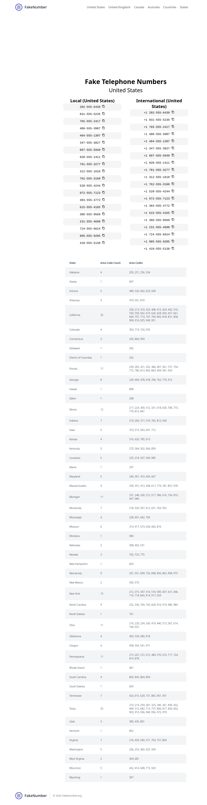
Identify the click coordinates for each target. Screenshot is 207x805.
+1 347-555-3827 (157, 148)
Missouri (74, 526)
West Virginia (76, 758)
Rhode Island (76, 667)
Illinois (73, 409)
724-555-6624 (91, 228)
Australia (154, 7)
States (184, 7)
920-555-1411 (91, 157)
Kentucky (74, 448)
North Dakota (77, 614)
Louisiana (74, 458)
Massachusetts (77, 485)
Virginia (73, 740)
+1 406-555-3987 (157, 134)
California (74, 315)
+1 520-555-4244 (157, 191)
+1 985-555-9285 (157, 241)
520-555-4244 (91, 186)
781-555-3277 (91, 164)
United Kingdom (120, 7)
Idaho (72, 398)
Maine (72, 467)
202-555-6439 (91, 107)
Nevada (73, 554)
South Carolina (77, 677)
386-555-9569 (91, 214)
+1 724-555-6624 (157, 234)
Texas (72, 708)
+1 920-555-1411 (157, 163)
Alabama (74, 272)
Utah (72, 721)
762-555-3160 (91, 178)
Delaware (74, 348)
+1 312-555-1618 (157, 177)
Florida (73, 368)
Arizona (73, 291)
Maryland (74, 476)
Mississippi (75, 517)
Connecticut (76, 339)
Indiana (73, 420)
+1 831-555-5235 (157, 120)
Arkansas (74, 300)
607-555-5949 (91, 150)
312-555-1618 (91, 171)
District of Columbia (80, 357)
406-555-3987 (91, 128)
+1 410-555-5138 (157, 249)
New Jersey (75, 573)
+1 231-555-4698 (157, 227)
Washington (76, 749)
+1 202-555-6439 (157, 112)
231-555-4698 (91, 221)
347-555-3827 (91, 143)
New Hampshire (78, 564)
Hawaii (73, 389)
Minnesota (75, 508)
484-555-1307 (91, 135)
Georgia (74, 379)
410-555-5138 (91, 243)
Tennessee (75, 695)
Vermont (74, 730)
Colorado (74, 329)
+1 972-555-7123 (157, 198)
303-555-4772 (91, 200)
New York (74, 593)
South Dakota (77, 686)
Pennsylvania (76, 656)
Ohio (72, 625)
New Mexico (76, 582)
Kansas (73, 439)
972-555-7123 (91, 193)
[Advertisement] (103, 41)
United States (96, 7)
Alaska (73, 281)
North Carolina (77, 604)
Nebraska (74, 545)
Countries (169, 7)
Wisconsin (75, 768)
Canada (139, 7)
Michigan (74, 497)
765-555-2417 (91, 121)
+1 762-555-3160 (157, 184)
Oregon (73, 645)
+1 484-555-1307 (157, 141)
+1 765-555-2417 (157, 127)
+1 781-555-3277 (157, 170)
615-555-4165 (91, 207)
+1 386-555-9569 (157, 220)
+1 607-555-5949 (157, 155)
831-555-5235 (91, 114)
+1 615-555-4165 (157, 213)
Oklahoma (75, 636)
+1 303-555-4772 (157, 206)
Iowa (72, 430)
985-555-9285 (91, 236)
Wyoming (74, 777)
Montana (74, 536)
